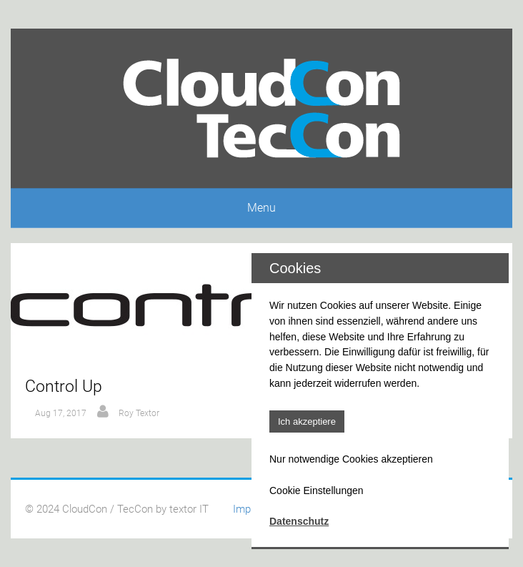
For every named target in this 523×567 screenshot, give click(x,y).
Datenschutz (299, 521)
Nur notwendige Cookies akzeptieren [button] (351, 459)
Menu (261, 208)
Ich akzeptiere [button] (307, 421)
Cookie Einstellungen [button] (316, 490)
